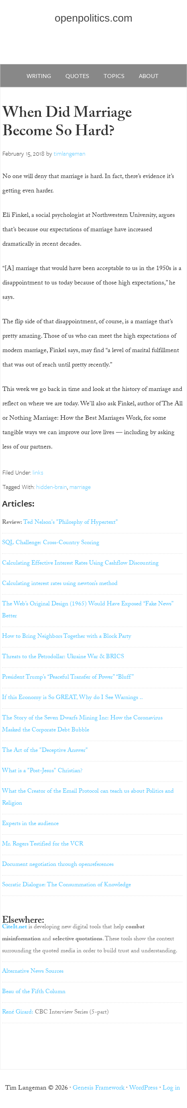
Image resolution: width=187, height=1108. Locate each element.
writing (38, 75)
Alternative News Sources (32, 972)
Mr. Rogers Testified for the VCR (42, 845)
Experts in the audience (30, 824)
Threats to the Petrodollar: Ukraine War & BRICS (63, 657)
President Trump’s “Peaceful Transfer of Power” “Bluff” (68, 678)
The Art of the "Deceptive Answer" (45, 751)
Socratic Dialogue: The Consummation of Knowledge (66, 885)
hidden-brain (51, 486)
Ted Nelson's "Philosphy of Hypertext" (70, 523)
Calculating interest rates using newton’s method (60, 584)
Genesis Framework (98, 1088)
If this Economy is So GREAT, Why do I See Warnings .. (72, 698)
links (38, 472)
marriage (80, 486)
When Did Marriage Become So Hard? (67, 124)
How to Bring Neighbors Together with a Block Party (66, 637)
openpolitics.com (93, 18)
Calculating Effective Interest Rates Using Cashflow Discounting (80, 564)
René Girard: (17, 1013)
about (149, 75)
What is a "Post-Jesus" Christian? (42, 771)
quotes (77, 75)
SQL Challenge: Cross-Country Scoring (50, 543)
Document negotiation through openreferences (58, 865)
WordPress (143, 1088)
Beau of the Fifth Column (33, 992)
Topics (114, 75)
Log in (171, 1088)
